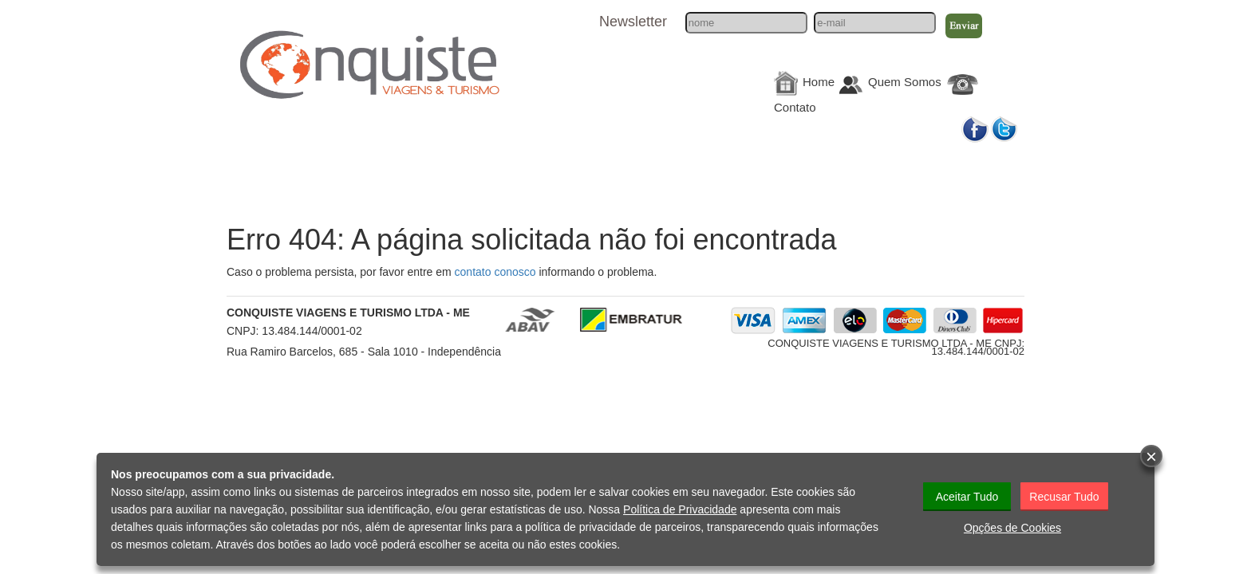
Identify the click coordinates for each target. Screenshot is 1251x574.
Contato (795, 107)
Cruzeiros (510, 169)
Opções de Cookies (1012, 527)
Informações (737, 169)
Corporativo (851, 169)
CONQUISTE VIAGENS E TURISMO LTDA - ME (348, 312)
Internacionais (396, 169)
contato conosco (495, 271)
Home (819, 81)
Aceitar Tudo (967, 496)
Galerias (966, 169)
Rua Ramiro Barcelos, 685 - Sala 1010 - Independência (364, 351)
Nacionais (281, 169)
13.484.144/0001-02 (311, 330)
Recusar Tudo (1064, 496)
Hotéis (624, 169)
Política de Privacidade (679, 509)
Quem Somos (904, 81)
